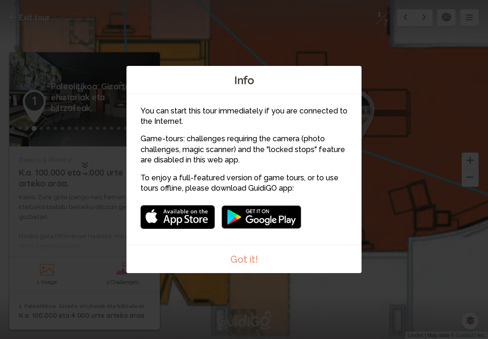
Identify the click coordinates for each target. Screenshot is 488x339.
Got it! (244, 259)
